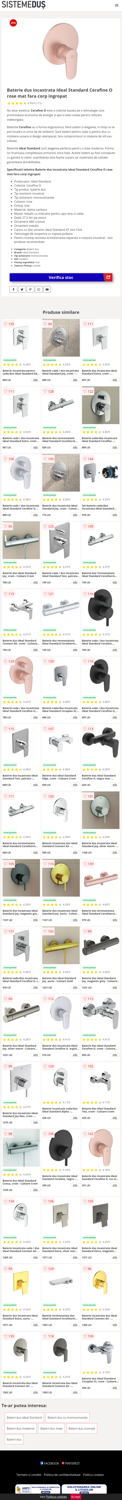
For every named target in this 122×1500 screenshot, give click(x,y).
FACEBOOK (49, 1463)
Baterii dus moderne (21, 1428)
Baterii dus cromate (82, 1428)
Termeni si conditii (28, 1475)
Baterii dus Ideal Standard (24, 1418)
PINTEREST (71, 1463)
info (35, 379)
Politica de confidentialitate (62, 1475)
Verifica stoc (80, 277)
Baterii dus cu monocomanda (67, 1418)
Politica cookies (93, 1475)
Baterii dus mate (51, 1428)
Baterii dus (14, 1439)
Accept (75, 1497)
